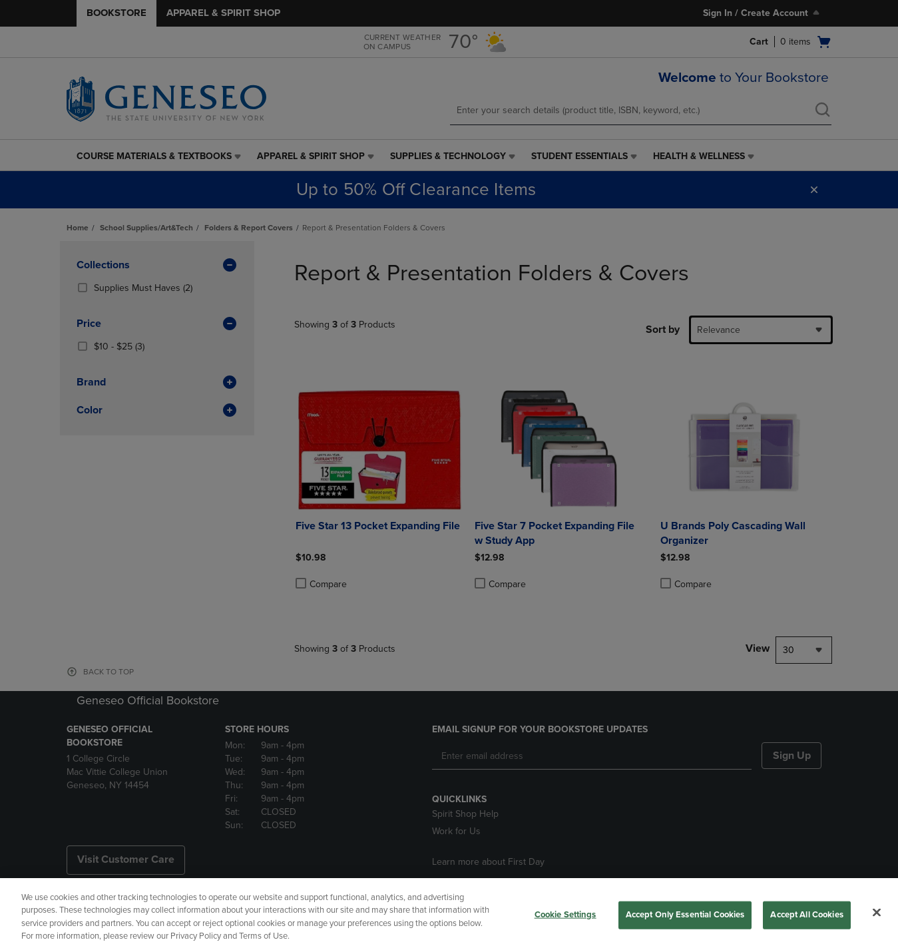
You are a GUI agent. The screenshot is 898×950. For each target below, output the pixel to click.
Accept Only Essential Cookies (685, 914)
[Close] (876, 912)
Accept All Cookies (806, 914)
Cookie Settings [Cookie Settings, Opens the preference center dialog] (565, 914)
